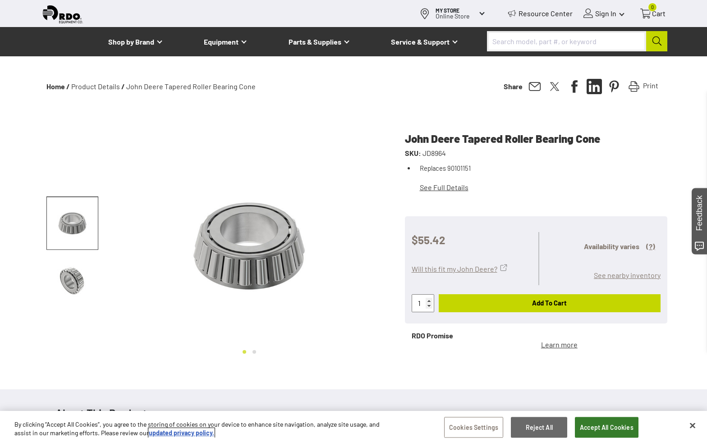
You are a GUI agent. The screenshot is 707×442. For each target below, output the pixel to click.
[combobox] (577, 41)
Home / (58, 86)
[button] (72, 223)
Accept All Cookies (607, 428)
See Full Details (444, 187)
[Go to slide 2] (254, 352)
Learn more (559, 344)
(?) (650, 246)
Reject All (539, 428)
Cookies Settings (473, 428)
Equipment (221, 41)
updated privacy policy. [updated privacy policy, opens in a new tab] (181, 434)
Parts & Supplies (315, 41)
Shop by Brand (131, 41)
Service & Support (420, 41)
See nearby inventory (627, 275)
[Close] (692, 427)
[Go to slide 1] (244, 352)
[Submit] (656, 41)
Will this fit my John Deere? (454, 268)
